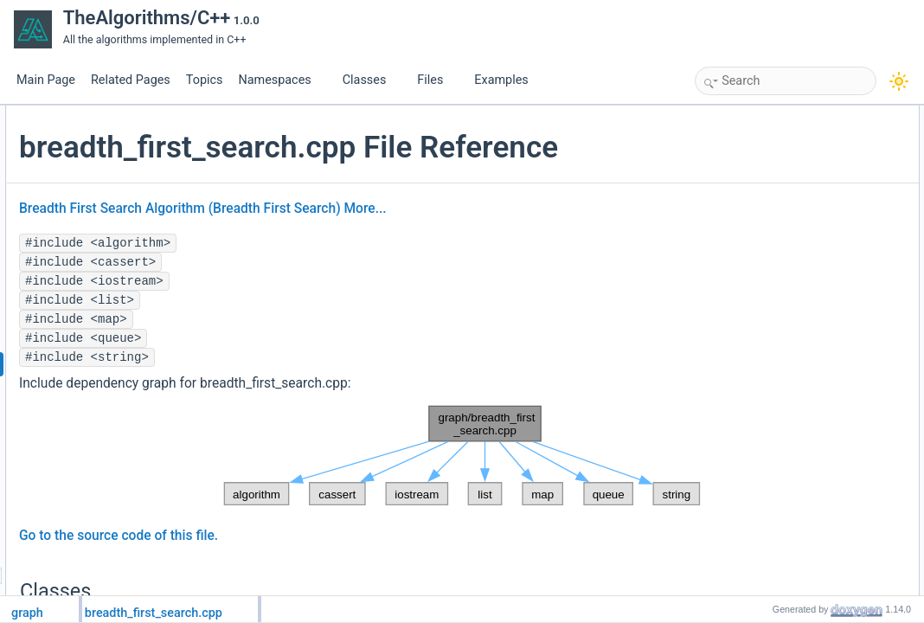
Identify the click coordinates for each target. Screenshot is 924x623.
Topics (204, 80)
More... (570, 245)
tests (757, 210)
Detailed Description (779, 248)
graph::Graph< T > (789, 134)
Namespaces (281, 80)
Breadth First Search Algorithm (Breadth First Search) (386, 245)
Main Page (45, 80)
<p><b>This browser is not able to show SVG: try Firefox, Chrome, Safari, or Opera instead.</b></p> (467, 492)
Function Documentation (789, 267)
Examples (501, 80)
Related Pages (130, 80)
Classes (371, 80)
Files (436, 80)
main (758, 229)
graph (760, 172)
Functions (755, 191)
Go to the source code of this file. (324, 572)
